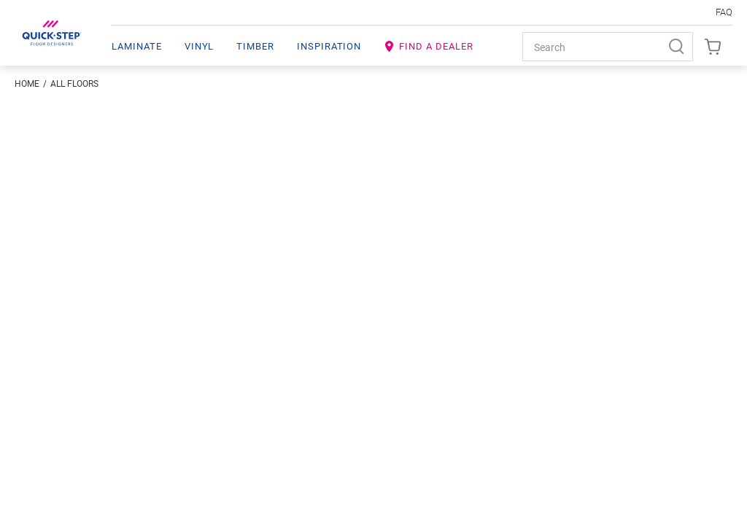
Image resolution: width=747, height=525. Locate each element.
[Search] (678, 46)
